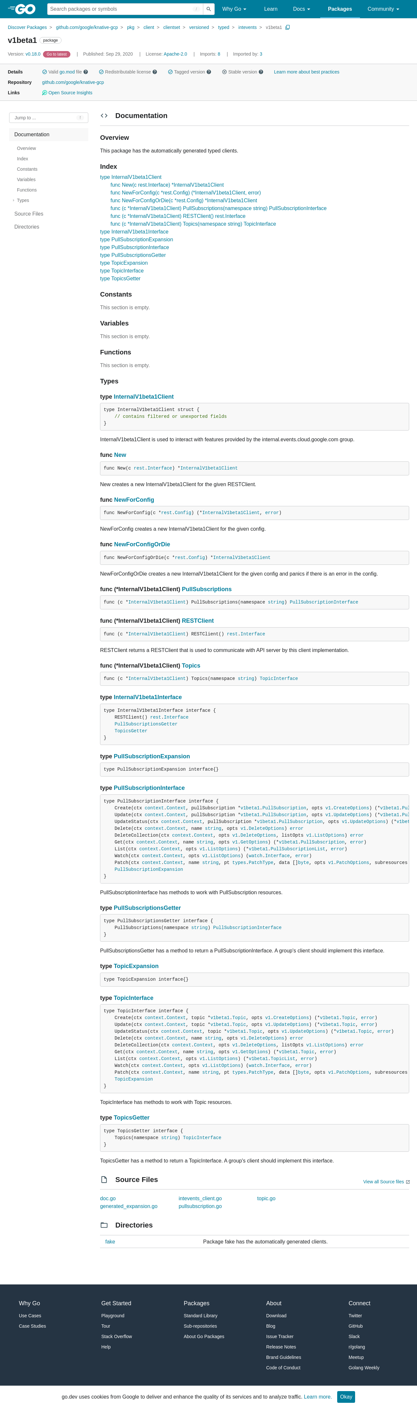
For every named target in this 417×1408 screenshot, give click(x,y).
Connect (359, 1303)
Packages (340, 9)
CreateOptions (351, 808)
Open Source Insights (67, 92)
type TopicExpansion (124, 263)
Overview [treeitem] (26, 148)
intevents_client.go (200, 1198)
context (154, 808)
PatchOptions (352, 862)
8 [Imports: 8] (211, 54)
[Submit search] (209, 9)
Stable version (243, 71)
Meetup (356, 1357)
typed (223, 27)
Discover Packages (27, 27)
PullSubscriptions (207, 589)
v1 (328, 808)
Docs (302, 9)
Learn (271, 9)
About (273, 1303)
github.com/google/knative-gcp (87, 27)
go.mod (67, 71)
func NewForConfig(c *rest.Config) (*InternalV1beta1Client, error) (185, 192)
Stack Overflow (116, 1336)
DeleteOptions (266, 828)
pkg (131, 27)
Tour (105, 1326)
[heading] (27, 9)
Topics (191, 665)
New (120, 455)
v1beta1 (274, 27)
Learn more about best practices (306, 71)
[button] (44, 71)
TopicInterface (279, 678)
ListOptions (329, 835)
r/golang (357, 1346)
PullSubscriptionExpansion (152, 756)
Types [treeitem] (23, 200)
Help (106, 1346)
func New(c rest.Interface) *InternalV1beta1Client (167, 185)
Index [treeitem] (22, 158)
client (149, 27)
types (239, 862)
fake (110, 1241)
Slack (354, 1336)
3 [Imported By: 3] (248, 54)
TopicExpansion (136, 966)
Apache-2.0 (175, 54)
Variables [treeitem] (26, 179)
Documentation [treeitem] (32, 134)
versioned (199, 27)
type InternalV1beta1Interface (134, 231)
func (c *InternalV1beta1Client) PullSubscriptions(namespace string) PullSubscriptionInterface (218, 208)
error (272, 512)
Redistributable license (128, 71)
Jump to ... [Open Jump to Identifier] (25, 117)
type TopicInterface (122, 270)
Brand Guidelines (283, 1357)
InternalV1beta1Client (144, 396)
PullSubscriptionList (298, 849)
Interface (160, 468)
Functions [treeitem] (27, 190)
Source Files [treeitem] (28, 214)
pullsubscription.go (200, 1206)
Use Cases (30, 1315)
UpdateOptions (351, 814)
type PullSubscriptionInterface (134, 247)
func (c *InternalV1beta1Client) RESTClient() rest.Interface (177, 216)
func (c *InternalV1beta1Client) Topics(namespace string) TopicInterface (193, 224)
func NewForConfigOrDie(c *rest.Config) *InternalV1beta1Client (183, 200)
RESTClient (198, 621)
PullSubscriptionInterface (324, 602)
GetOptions (254, 842)
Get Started (116, 1303)
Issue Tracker (280, 1336)
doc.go (108, 1198)
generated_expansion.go (128, 1206)
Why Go (236, 9)
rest (139, 468)
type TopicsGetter (120, 278)
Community (384, 9)
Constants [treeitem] (27, 169)
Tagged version (189, 71)
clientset (171, 27)
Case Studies (32, 1326)
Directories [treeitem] (26, 227)
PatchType (261, 862)
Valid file (65, 71)
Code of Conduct (283, 1367)
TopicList (283, 1058)
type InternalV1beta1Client (131, 177)
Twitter (355, 1315)
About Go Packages (204, 1336)
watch (256, 855)
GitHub (356, 1326)
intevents (247, 27)
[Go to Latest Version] (57, 54)
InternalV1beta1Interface (148, 697)
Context (176, 808)
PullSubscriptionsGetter (146, 724)
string (276, 602)
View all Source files (383, 1181)
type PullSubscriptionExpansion (136, 239)
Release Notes (281, 1346)
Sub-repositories (200, 1326)
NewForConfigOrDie (142, 544)
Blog (270, 1326)
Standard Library (201, 1315)
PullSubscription (284, 808)
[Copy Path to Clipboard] (288, 27)
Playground (112, 1315)
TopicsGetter (131, 731)
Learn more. (318, 1397)
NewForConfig (134, 500)
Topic (239, 1017)
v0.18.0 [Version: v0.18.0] (25, 54)
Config (183, 512)
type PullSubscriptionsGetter (133, 255)
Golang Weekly (364, 1367)
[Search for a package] (125, 9)
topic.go (266, 1198)
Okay (346, 1397)
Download (276, 1315)
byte (303, 862)
